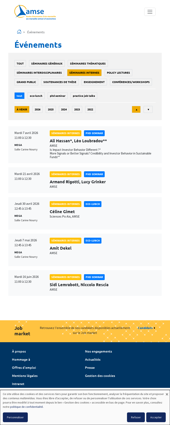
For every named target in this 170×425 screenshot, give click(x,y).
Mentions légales (25, 375)
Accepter (156, 417)
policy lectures (118, 72)
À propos (19, 351)
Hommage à (21, 359)
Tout (20, 63)
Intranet (18, 383)
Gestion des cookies (100, 375)
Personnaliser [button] (15, 417)
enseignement (94, 82)
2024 (64, 109)
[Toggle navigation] (150, 12)
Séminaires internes (84, 72)
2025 (51, 109)
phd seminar (57, 95)
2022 (90, 109)
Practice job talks (84, 95)
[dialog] (85, 407)
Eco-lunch (36, 95)
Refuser (136, 417)
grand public (26, 82)
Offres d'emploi (24, 367)
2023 (77, 109)
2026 (37, 109)
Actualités (92, 359)
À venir (22, 109)
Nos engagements (98, 351)
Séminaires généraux (46, 63)
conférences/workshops (131, 82)
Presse (90, 367)
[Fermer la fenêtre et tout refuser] (167, 392)
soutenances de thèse (59, 82)
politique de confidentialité (26, 407)
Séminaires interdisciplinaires (39, 72)
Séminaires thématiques (88, 63)
